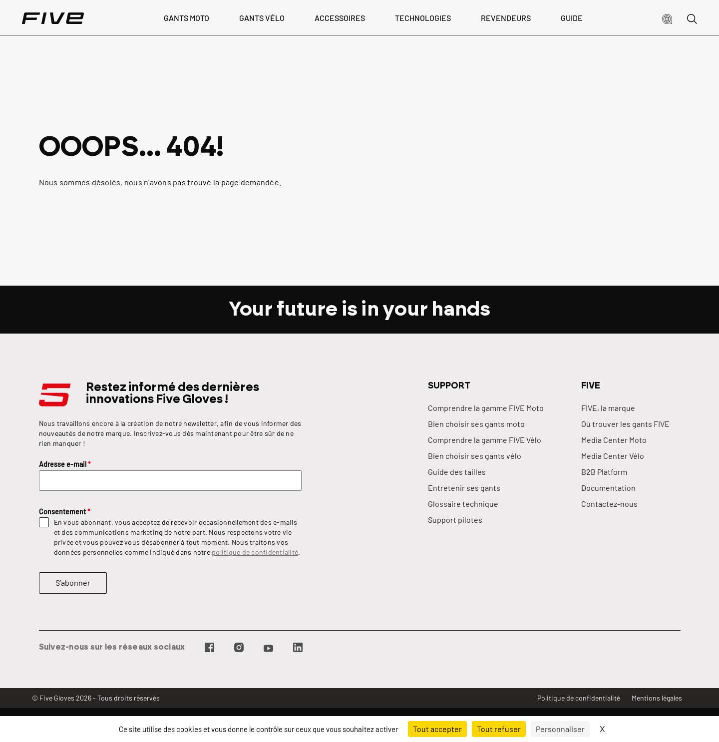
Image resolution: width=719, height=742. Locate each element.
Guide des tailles (457, 471)
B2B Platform (604, 471)
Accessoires (340, 17)
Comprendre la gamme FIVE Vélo (484, 439)
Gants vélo (262, 17)
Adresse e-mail (65, 464)
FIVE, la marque (608, 407)
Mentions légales (657, 698)
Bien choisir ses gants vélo (474, 455)
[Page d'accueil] (53, 18)
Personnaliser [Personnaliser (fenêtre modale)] (560, 729)
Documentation (608, 487)
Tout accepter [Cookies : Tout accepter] (437, 729)
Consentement (64, 511)
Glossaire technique (463, 503)
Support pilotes (455, 519)
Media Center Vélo (612, 455)
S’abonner (72, 582)
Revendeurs (506, 17)
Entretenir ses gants (464, 487)
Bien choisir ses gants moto (476, 423)
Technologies (423, 17)
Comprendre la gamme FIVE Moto (486, 407)
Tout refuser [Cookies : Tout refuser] (499, 729)
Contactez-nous (609, 503)
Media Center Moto (614, 439)
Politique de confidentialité (578, 698)
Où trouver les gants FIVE (625, 423)
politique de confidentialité (255, 552)
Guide (572, 17)
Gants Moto (186, 17)
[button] (667, 18)
